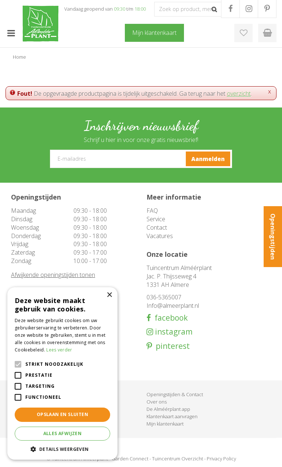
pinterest (171, 346)
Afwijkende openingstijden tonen (53, 275)
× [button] (109, 295)
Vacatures (160, 236)
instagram (172, 332)
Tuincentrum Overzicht (177, 458)
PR (267, 9)
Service (156, 219)
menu (11, 33)
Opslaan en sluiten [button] (62, 414)
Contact (157, 227)
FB (230, 9)
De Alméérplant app (168, 409)
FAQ (152, 211)
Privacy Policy (221, 458)
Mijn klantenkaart (165, 424)
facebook (169, 318)
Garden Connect (130, 458)
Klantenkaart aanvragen (172, 416)
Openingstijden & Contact (175, 394)
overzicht (239, 94)
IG (249, 9)
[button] (62, 448)
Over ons (157, 402)
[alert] (62, 373)
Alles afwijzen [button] (62, 433)
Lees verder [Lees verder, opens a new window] (59, 350)
